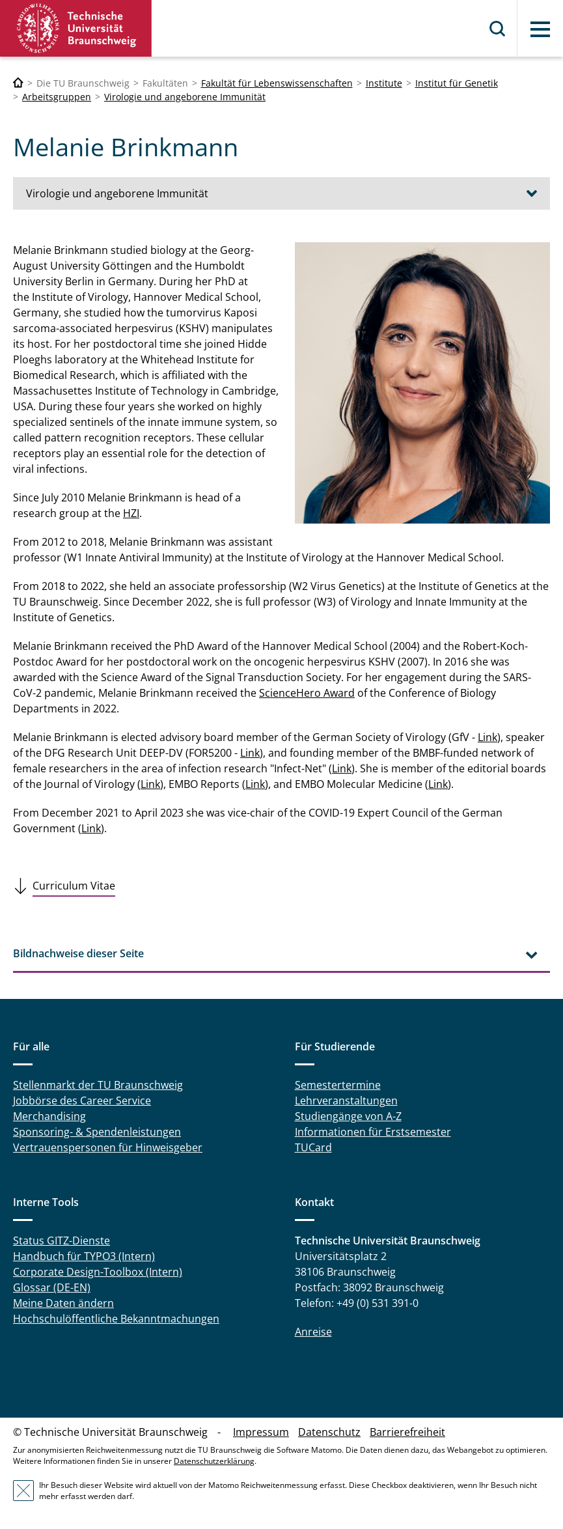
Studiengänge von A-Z (348, 1116)
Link (487, 737)
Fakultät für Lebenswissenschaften (277, 83)
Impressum (261, 1432)
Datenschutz (329, 1432)
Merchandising (49, 1116)
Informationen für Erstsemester (373, 1132)
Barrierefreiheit (407, 1432)
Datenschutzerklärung (214, 1460)
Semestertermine (338, 1085)
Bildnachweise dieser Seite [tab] (78, 953)
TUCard (313, 1147)
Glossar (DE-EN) (51, 1287)
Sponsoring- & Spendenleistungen (97, 1132)
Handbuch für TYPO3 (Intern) (84, 1256)
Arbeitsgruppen (56, 97)
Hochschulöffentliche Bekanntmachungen (116, 1319)
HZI (131, 513)
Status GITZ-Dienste (61, 1240)
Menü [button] (540, 29)
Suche (498, 28)
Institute (384, 83)
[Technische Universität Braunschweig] (18, 83)
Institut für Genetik (456, 83)
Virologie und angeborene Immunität (185, 97)
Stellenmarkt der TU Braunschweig (98, 1085)
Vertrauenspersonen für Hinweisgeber (107, 1147)
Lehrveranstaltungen (346, 1100)
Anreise (313, 1332)
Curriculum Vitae (74, 885)
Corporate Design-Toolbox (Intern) (97, 1272)
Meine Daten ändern (63, 1303)
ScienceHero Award (307, 693)
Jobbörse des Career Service (82, 1100)
